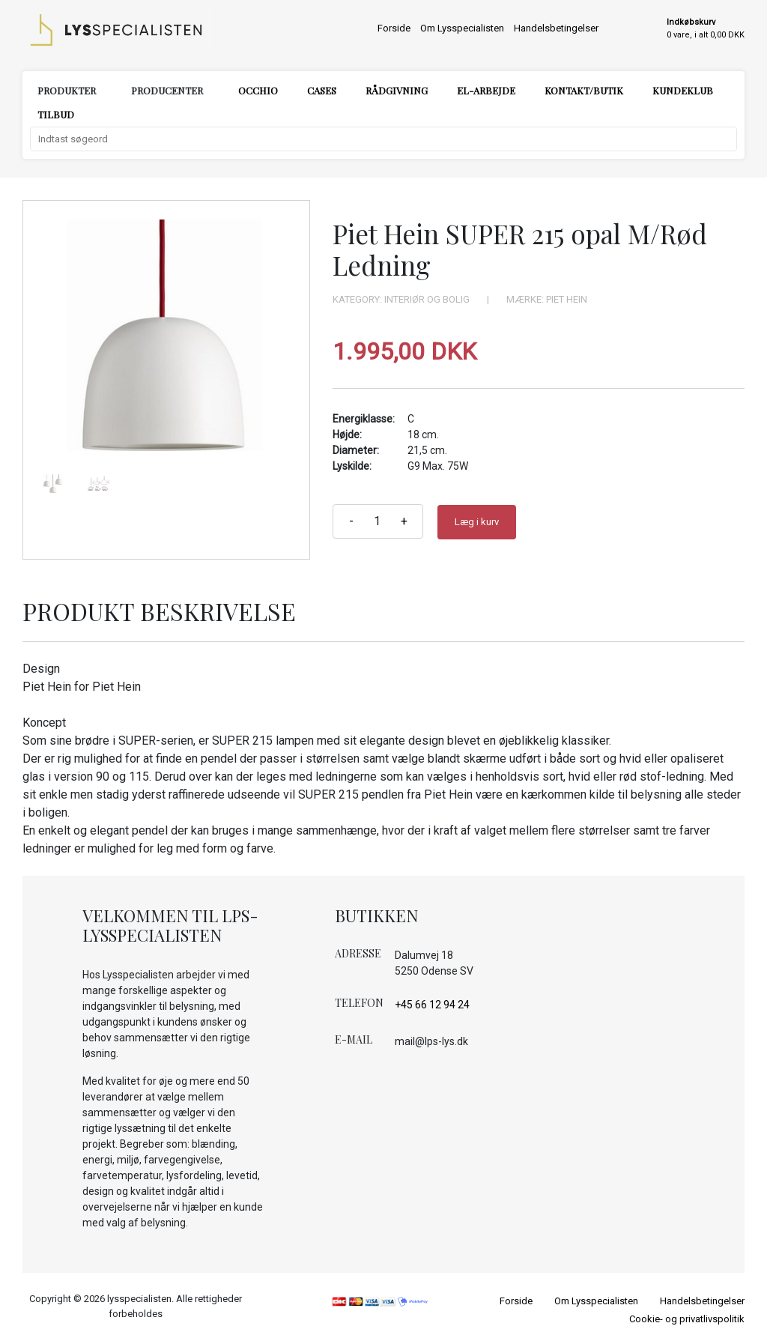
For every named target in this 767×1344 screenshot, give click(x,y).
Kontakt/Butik (584, 90)
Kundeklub (682, 90)
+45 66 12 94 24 (432, 1005)
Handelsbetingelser (556, 28)
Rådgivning (397, 90)
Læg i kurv (477, 521)
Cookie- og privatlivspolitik (687, 1319)
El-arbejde (486, 90)
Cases (321, 90)
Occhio (258, 90)
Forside (394, 28)
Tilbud (55, 114)
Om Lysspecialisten (462, 28)
